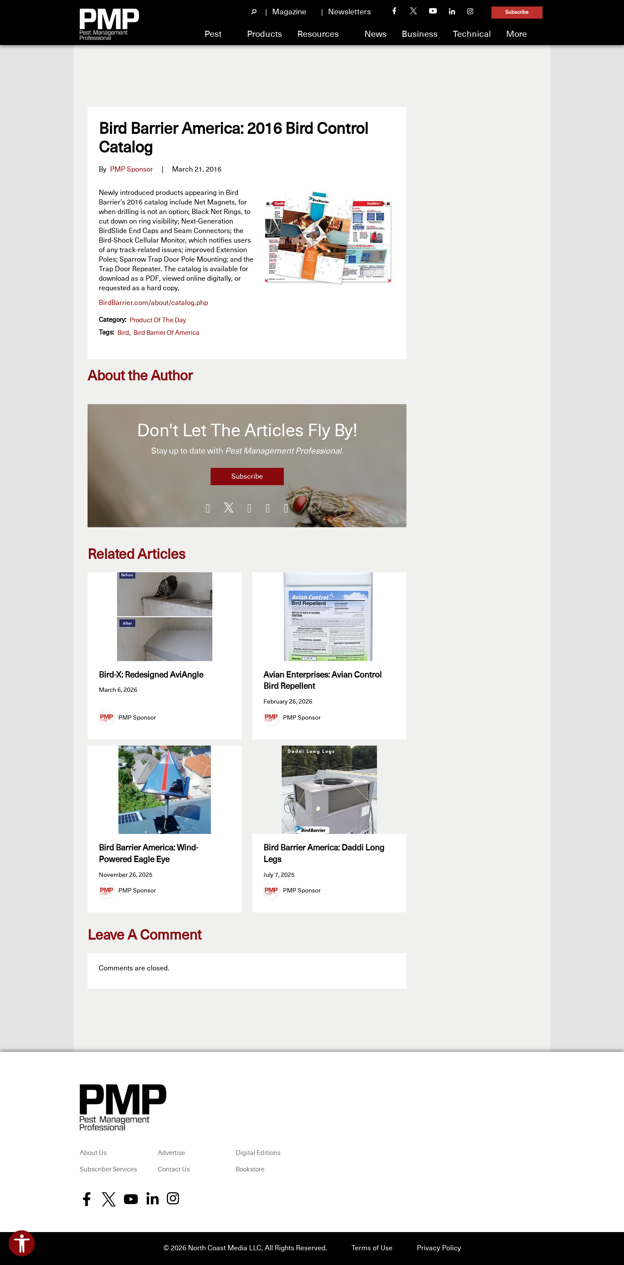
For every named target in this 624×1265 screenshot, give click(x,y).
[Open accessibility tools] (22, 1243)
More (516, 34)
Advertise (171, 1153)
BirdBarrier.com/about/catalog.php (153, 302)
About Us (93, 1153)
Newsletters (349, 12)
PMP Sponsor (131, 169)
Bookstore (250, 1170)
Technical (472, 34)
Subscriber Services (108, 1170)
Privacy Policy (439, 1248)
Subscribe (517, 12)
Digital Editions (258, 1153)
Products (264, 34)
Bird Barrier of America (166, 333)
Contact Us (174, 1170)
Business (420, 34)
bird (123, 333)
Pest (213, 34)
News (375, 34)
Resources (318, 34)
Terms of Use (372, 1248)
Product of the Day (158, 320)
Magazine (289, 12)
